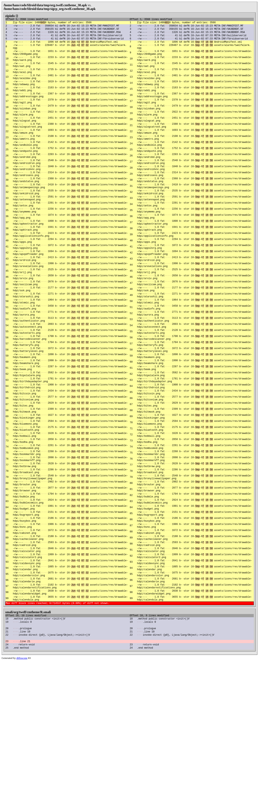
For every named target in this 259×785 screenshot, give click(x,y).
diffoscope (22, 781)
